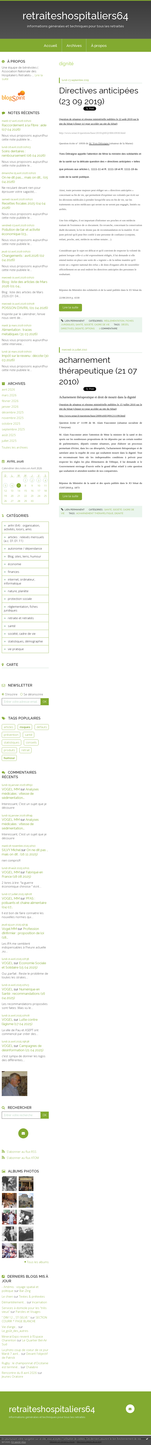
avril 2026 (8, 389)
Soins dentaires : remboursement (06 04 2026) (23, 153)
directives (67, 328)
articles (8, 727)
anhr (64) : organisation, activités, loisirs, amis (22, 527)
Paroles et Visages (28, 1312)
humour (9, 758)
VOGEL (7, 963)
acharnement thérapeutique (94, 513)
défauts (42, 727)
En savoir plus (18, 1442)
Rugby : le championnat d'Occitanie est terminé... (25, 1365)
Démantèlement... (14, 1302)
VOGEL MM (11, 789)
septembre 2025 (13, 429)
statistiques (11, 742)
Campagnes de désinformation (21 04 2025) (22, 1048)
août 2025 (9, 435)
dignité (79, 328)
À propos (99, 45)
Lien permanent (73, 320)
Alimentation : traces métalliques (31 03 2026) (20, 332)
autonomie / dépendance (25, 548)
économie (14, 564)
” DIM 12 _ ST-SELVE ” (15, 1317)
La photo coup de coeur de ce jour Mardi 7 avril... (25, 1352)
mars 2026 (9, 395)
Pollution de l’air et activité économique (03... (21, 232)
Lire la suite (70, 307)
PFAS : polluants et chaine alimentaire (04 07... (24, 902)
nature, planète (18, 591)
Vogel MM (9, 929)
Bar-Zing (24, 1291)
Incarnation (39, 1302)
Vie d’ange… (9, 1327)
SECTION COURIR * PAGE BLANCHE (24, 1319)
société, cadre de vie (22, 634)
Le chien (7, 1296)
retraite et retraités (21, 618)
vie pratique (16, 649)
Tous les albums (38, 1262)
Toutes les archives (15, 447)
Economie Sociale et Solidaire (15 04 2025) (24, 965)
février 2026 (10, 401)
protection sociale (20, 599)
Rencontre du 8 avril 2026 (19, 1373)
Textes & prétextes (32, 1296)
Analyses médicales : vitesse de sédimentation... (20, 793)
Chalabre (32, 1367)
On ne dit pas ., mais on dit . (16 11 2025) (25, 852)
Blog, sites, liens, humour (24, 556)
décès (124, 324)
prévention (11, 735)
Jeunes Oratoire (12, 1376)
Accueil (50, 45)
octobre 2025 (11, 423)
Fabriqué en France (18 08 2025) (22, 874)
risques (25, 727)
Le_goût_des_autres (15, 1331)
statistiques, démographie (25, 641)
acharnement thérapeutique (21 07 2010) (98, 370)
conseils (31, 742)
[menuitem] (50, 45)
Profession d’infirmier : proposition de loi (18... (23, 933)
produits (9, 750)
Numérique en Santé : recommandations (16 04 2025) (23, 993)
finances (13, 572)
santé (12, 626)
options (90, 328)
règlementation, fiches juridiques (21, 608)
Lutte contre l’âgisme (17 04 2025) (20, 1022)
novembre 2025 (13, 418)
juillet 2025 (9, 441)
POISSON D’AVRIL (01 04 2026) (25, 308)
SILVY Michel (11, 850)
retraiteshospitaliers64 (75, 16)
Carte (12, 664)
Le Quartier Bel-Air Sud (24, 1342)
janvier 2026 (10, 406)
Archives (74, 45)
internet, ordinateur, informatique (19, 581)
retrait (25, 750)
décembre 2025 (13, 412)
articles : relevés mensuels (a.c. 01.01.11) (24, 539)
